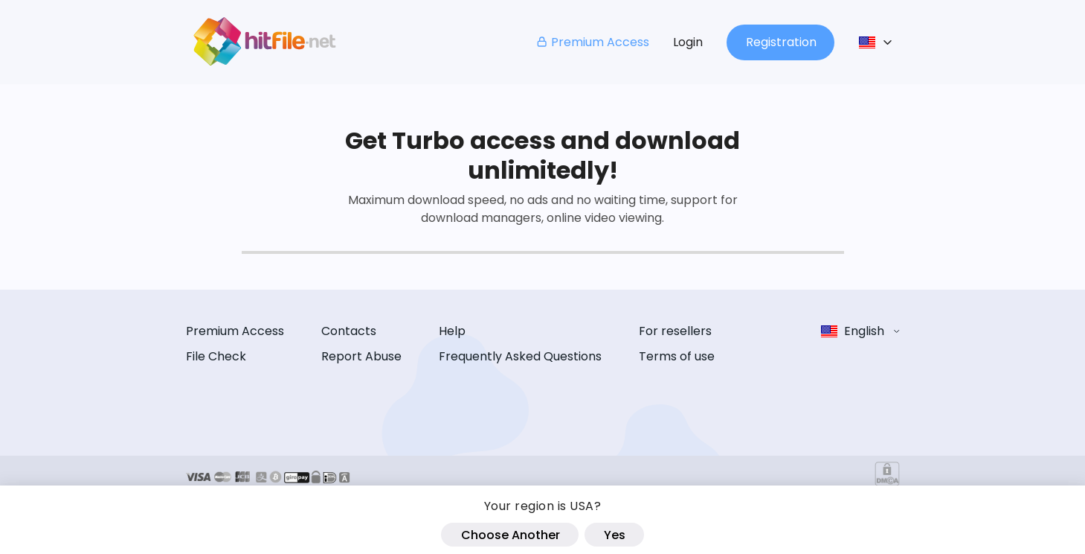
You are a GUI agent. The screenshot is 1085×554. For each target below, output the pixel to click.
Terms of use (677, 356)
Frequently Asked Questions (520, 356)
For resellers (675, 331)
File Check (216, 356)
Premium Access (592, 42)
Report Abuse (361, 356)
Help (452, 331)
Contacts (348, 331)
